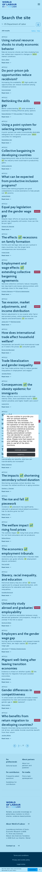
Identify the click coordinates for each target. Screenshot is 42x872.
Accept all (21, 454)
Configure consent (21, 450)
